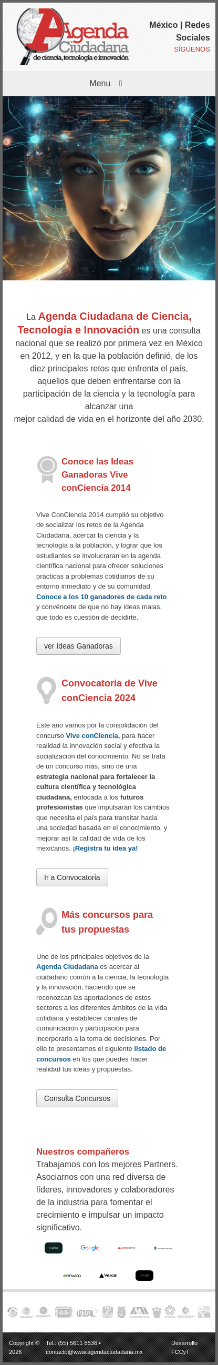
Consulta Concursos (77, 1098)
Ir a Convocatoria (72, 877)
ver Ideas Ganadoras (78, 646)
